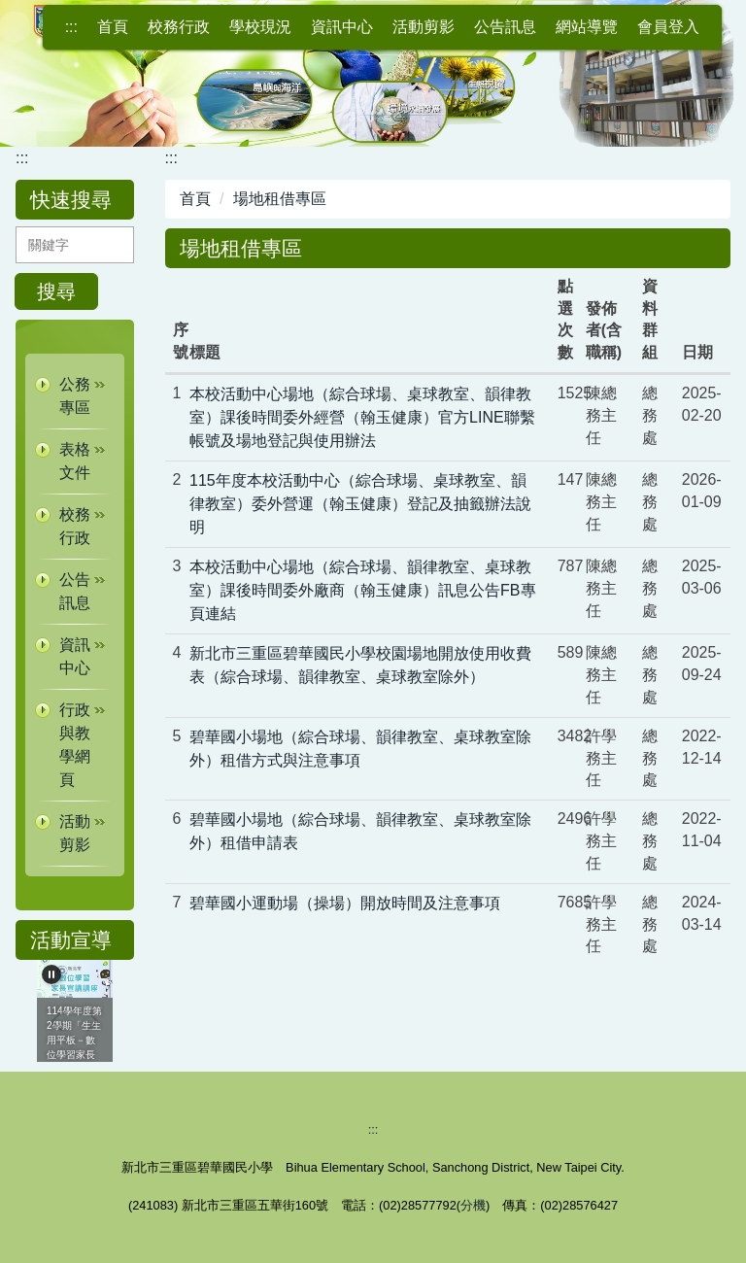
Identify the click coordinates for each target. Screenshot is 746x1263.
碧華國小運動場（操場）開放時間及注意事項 (344, 903)
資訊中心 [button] (342, 26)
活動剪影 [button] (423, 26)
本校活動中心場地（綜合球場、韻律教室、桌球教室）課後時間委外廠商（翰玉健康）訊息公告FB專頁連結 (362, 590)
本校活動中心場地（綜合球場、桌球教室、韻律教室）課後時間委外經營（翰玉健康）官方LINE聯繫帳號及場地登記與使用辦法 (362, 417)
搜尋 (56, 291)
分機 (473, 1205)
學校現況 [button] (260, 26)
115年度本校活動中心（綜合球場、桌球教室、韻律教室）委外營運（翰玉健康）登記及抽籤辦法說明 (360, 503)
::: (71, 26)
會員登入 (668, 26)
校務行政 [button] (179, 26)
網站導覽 (587, 26)
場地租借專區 (279, 198)
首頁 (112, 26)
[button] (75, 396)
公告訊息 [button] (505, 26)
